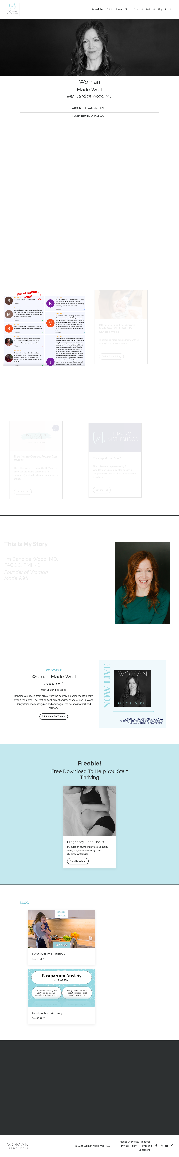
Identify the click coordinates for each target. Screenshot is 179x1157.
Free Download (78, 861)
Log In (168, 9)
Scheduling (98, 9)
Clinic (110, 9)
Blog (160, 9)
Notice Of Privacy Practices (135, 1141)
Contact (138, 9)
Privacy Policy (129, 1145)
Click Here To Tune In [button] (53, 716)
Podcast (150, 9)
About (128, 9)
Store (119, 9)
